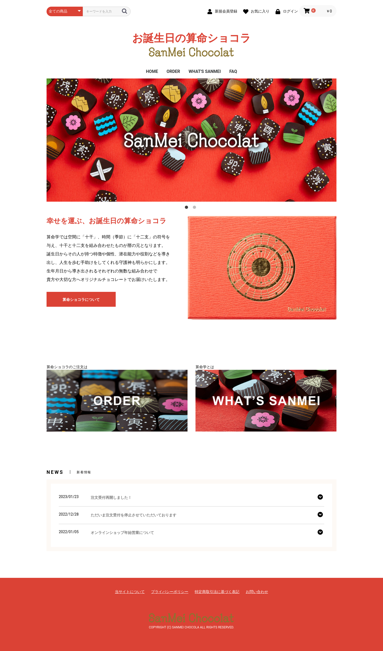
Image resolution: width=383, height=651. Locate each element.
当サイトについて (130, 592)
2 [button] (195, 208)
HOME (152, 71)
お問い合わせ (257, 592)
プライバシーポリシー (169, 592)
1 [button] (187, 208)
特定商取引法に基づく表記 (217, 592)
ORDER (173, 71)
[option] (191, 140)
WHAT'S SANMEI (205, 71)
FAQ (233, 71)
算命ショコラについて (81, 299)
